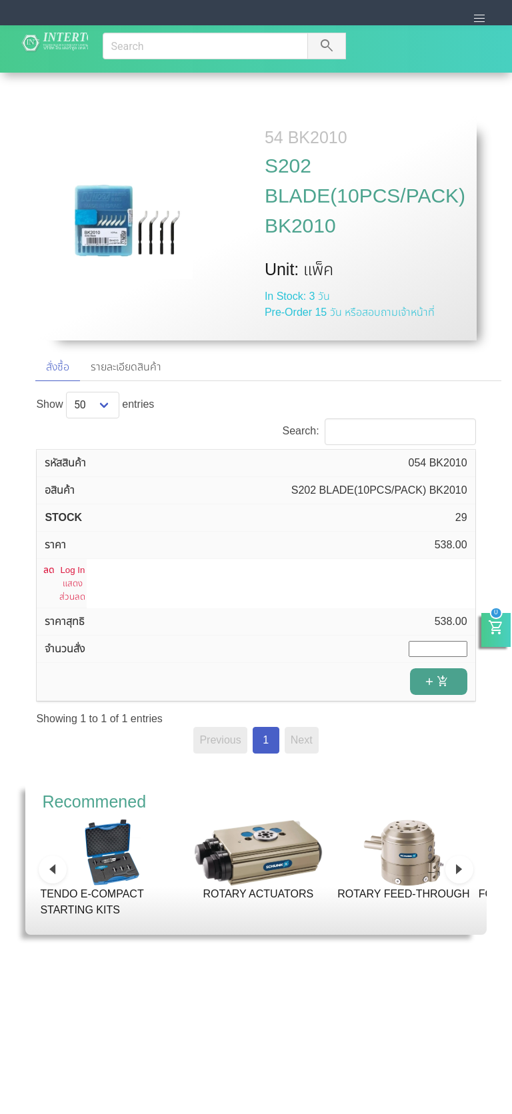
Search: (378, 430)
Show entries (95, 404)
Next (302, 740)
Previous (220, 740)
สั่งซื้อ (57, 366)
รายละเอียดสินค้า (126, 366)
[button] (479, 18)
